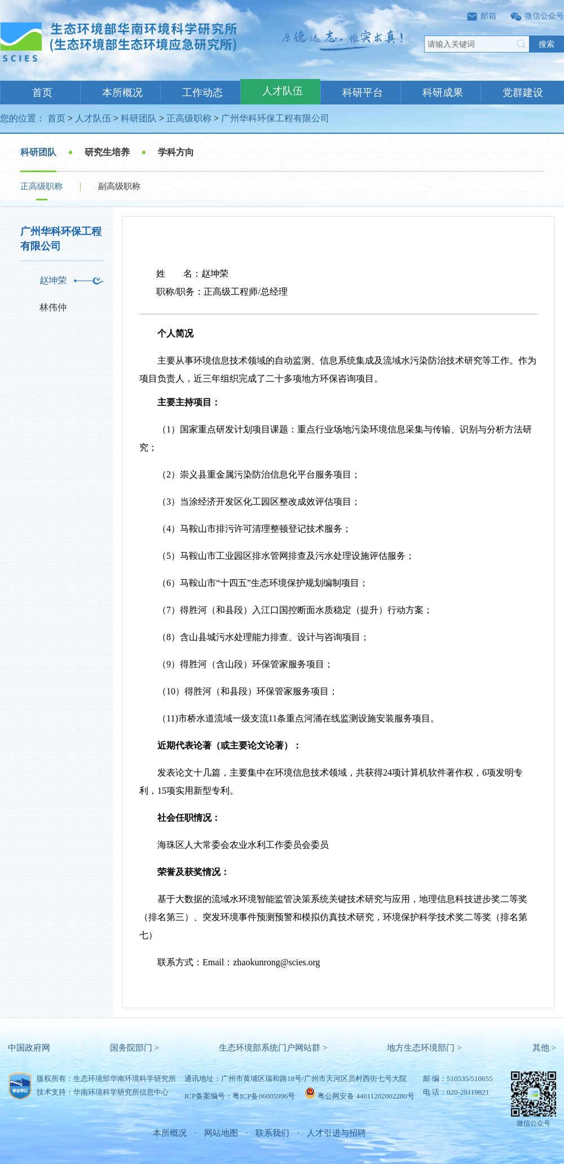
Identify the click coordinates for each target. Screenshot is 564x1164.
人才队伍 (282, 91)
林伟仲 (53, 307)
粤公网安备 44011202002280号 (366, 1096)
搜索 (546, 44)
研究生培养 (107, 152)
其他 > (544, 1047)
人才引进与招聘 (336, 1132)
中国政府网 (29, 1047)
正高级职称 (188, 118)
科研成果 (442, 92)
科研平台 (362, 92)
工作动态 (202, 92)
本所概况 (122, 92)
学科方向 (176, 152)
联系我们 (272, 1132)
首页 (42, 92)
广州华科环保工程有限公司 (275, 118)
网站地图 (221, 1132)
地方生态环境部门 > (424, 1047)
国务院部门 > (134, 1047)
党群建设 (523, 92)
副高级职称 (119, 186)
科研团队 (139, 118)
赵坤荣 (53, 280)
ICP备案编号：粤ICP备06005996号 (239, 1096)
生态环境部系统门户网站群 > (273, 1047)
